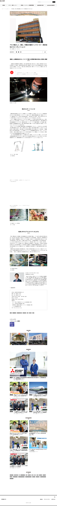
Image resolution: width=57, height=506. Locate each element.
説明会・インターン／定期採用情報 (27, 5)
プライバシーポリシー (47, 499)
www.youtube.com (13, 181)
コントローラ (11, 478)
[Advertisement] (28, 486)
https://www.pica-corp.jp (18, 307)
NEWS (4, 5)
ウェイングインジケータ (28, 476)
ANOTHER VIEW (40, 5)
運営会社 (41, 499)
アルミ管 (11, 476)
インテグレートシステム (21, 476)
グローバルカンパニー (43, 476)
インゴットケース (15, 476)
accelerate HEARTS (51, 5)
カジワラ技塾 (37, 476)
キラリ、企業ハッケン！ (13, 5)
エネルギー (33, 476)
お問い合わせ (53, 499)
